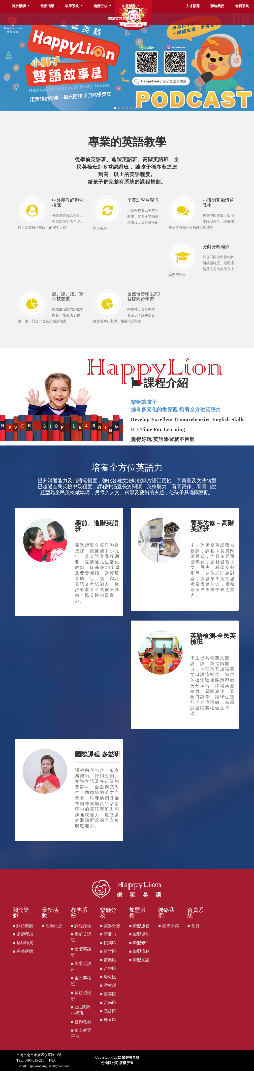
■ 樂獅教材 (81, 1022)
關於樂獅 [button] (19, 6)
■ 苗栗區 (108, 960)
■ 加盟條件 (139, 942)
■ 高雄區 (108, 1011)
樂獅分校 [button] (101, 6)
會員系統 (242, 6)
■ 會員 (193, 925)
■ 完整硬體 (23, 951)
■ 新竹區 (108, 951)
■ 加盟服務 (139, 925)
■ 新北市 (108, 934)
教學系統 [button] (72, 6)
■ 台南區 (108, 1002)
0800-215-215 (34, 1060)
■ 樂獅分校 (110, 925)
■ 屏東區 (108, 1019)
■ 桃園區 (108, 942)
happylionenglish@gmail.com (49, 1066)
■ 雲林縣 (108, 985)
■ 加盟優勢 (139, 934)
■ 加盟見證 (139, 960)
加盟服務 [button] (129, 6)
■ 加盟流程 (139, 951)
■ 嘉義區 (108, 994)
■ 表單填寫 (168, 925)
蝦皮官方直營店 (120, 18)
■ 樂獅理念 (23, 934)
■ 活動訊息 (52, 925)
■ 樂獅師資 (23, 942)
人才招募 (193, 6)
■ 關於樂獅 (23, 925)
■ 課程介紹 (81, 925)
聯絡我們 (217, 6)
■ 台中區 (108, 968)
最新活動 (47, 6)
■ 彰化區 (108, 977)
